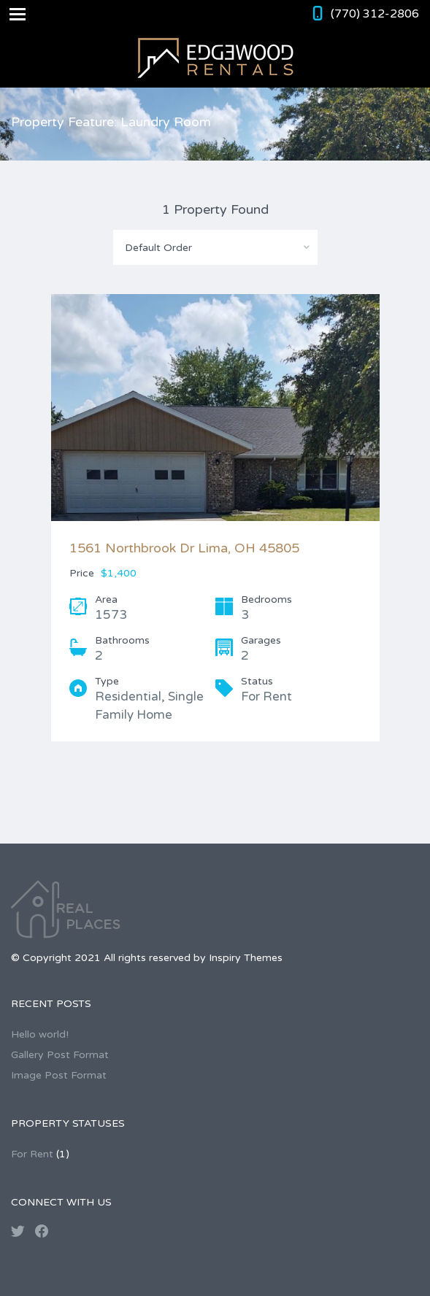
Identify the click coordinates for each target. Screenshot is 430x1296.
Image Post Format (59, 1075)
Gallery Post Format (60, 1055)
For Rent (32, 1154)
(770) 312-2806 (375, 14)
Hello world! (40, 1034)
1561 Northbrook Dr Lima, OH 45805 (184, 548)
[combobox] (215, 247)
